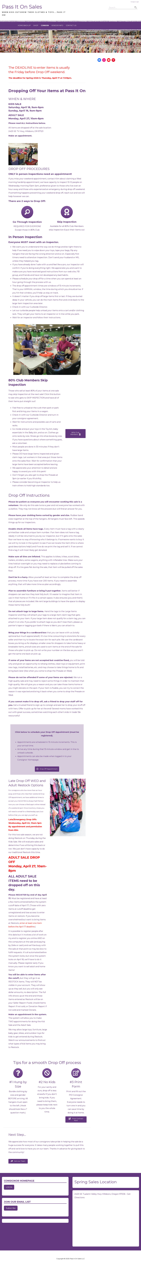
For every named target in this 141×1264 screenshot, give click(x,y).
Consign (45, 25)
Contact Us (71, 25)
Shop (35, 25)
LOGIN (9, 1187)
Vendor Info (57, 25)
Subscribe (11, 1208)
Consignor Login (135, 1)
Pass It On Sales (22, 7)
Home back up (24, 25)
